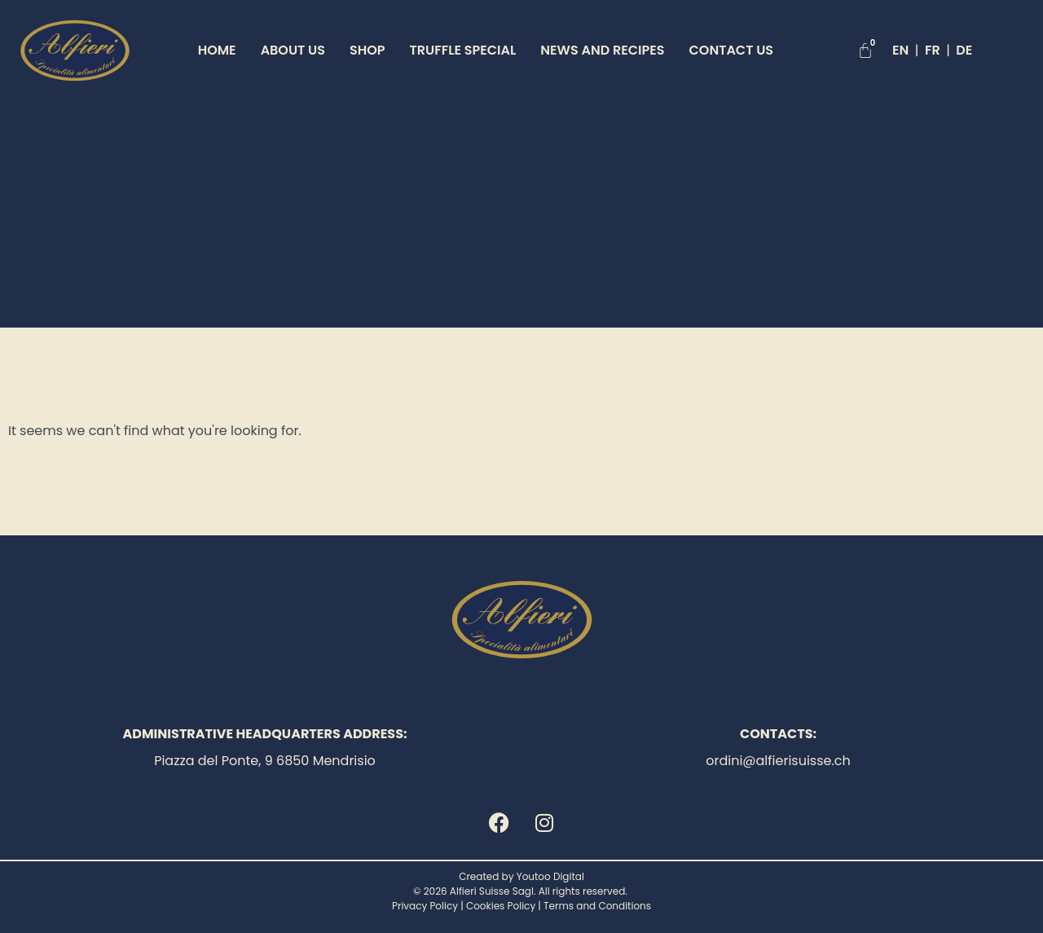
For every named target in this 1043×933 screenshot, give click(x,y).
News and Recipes (602, 50)
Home (217, 50)
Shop (367, 50)
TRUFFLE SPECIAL (463, 50)
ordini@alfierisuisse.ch (778, 760)
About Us (293, 50)
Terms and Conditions (597, 906)
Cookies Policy (500, 906)
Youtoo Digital (550, 876)
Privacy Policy (425, 906)
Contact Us (731, 50)
